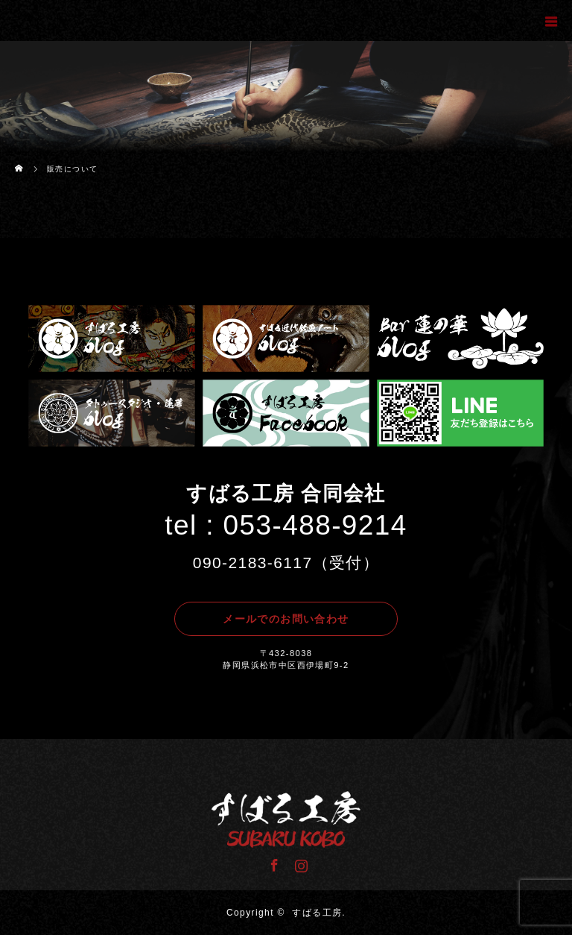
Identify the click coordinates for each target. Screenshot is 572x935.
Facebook (272, 862)
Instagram (299, 862)
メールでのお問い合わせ (286, 619)
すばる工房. (319, 912)
